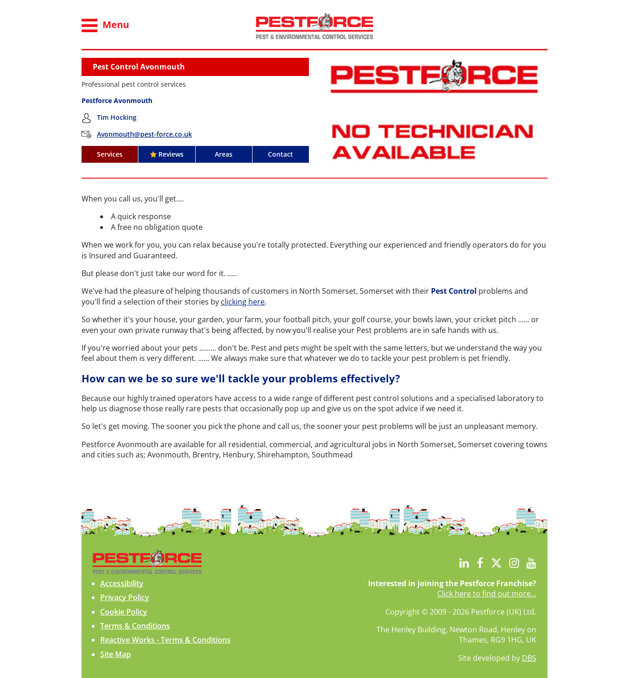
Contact (280, 154)
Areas (223, 154)
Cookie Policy (123, 612)
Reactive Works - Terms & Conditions (165, 640)
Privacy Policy (124, 597)
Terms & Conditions (135, 626)
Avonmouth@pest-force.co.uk (144, 134)
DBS (529, 658)
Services (110, 154)
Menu (105, 25)
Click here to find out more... (486, 593)
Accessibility (122, 583)
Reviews (167, 154)
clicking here (243, 302)
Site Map (115, 654)
